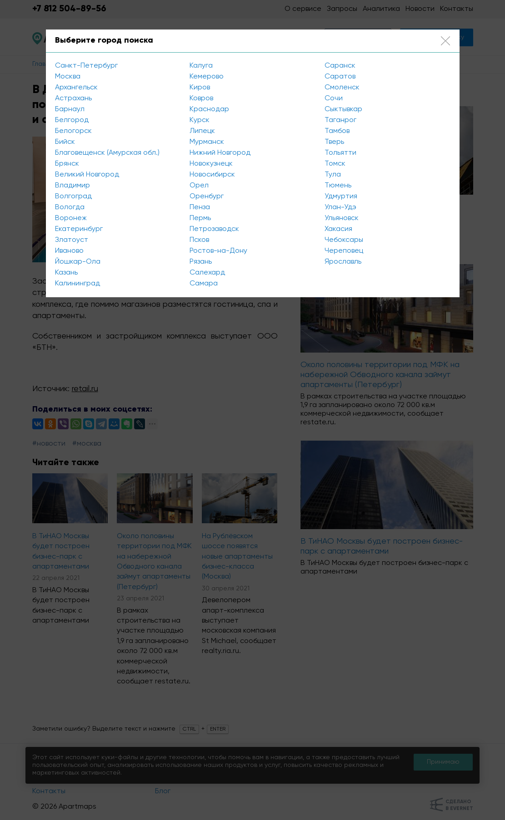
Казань (66, 272)
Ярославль (343, 261)
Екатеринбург (79, 229)
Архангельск (76, 87)
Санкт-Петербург (86, 65)
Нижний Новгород (220, 153)
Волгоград (73, 196)
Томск (335, 163)
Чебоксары (344, 240)
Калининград (77, 283)
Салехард (207, 272)
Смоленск (342, 87)
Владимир (72, 185)
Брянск (67, 163)
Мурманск (207, 142)
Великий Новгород (87, 174)
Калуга (201, 65)
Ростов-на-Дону (218, 251)
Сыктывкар (343, 109)
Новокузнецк (211, 163)
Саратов (340, 76)
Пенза (200, 207)
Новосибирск (212, 174)
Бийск (65, 142)
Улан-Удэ (340, 207)
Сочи (334, 98)
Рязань (201, 261)
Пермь (200, 218)
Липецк (202, 131)
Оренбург (207, 196)
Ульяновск (342, 218)
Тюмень (338, 185)
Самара (204, 283)
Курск (200, 120)
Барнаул (70, 109)
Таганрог (340, 120)
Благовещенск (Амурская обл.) (107, 153)
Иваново (69, 251)
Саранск (340, 65)
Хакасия (338, 229)
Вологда (70, 207)
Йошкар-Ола (77, 261)
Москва (67, 76)
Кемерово (207, 76)
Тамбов (337, 131)
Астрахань (73, 98)
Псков (199, 240)
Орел (199, 185)
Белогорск (73, 131)
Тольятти (340, 153)
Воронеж (71, 218)
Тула (333, 174)
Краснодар (209, 109)
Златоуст (71, 240)
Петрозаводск (214, 229)
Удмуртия (341, 196)
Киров (200, 87)
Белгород (72, 120)
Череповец (344, 251)
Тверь (334, 142)
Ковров (201, 98)
